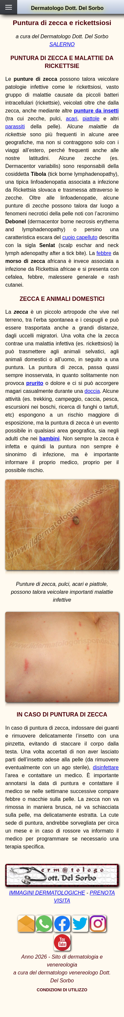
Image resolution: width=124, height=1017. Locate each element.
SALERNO (61, 44)
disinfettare (106, 767)
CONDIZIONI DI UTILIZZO (62, 989)
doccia (92, 391)
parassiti (15, 126)
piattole (91, 118)
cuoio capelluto (80, 237)
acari (71, 118)
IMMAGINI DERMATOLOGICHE (47, 893)
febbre (104, 253)
